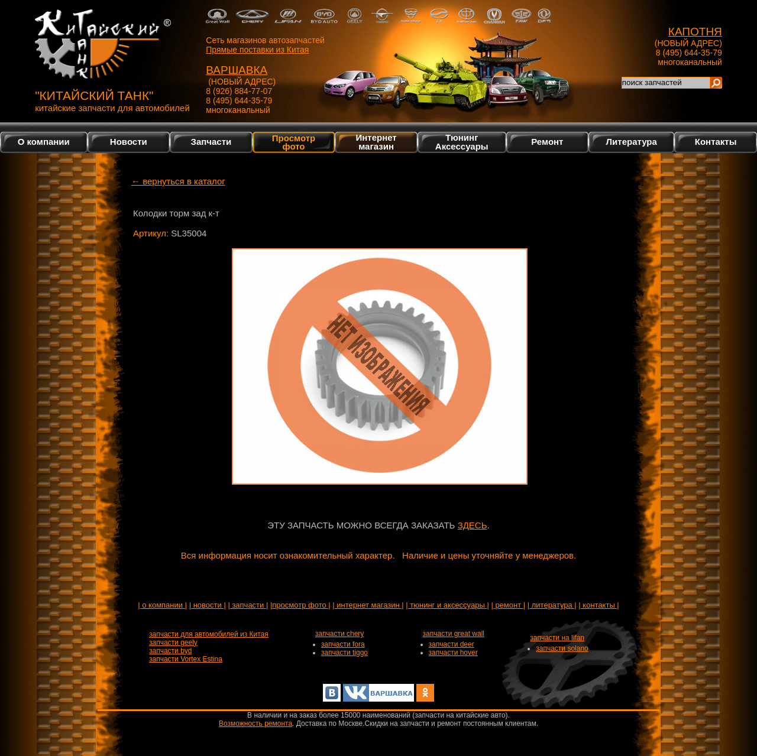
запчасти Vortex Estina (185, 659)
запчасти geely (173, 642)
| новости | (207, 605)
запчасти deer (451, 644)
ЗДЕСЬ (472, 525)
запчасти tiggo (344, 652)
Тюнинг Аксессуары (462, 141)
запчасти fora (343, 644)
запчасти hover (453, 652)
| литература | (552, 605)
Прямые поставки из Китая (257, 49)
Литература (631, 142)
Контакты (716, 142)
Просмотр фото (293, 142)
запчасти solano (562, 648)
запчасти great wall (454, 634)
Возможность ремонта (255, 723)
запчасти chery (339, 634)
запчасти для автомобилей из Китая (208, 634)
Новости (128, 142)
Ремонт (547, 142)
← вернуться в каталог (178, 181)
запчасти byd (170, 651)
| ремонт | (508, 605)
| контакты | (598, 605)
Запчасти (211, 142)
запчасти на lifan (557, 638)
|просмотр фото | (300, 605)
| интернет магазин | (367, 605)
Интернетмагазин (375, 141)
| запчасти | (248, 605)
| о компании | (162, 605)
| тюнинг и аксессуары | (447, 605)
